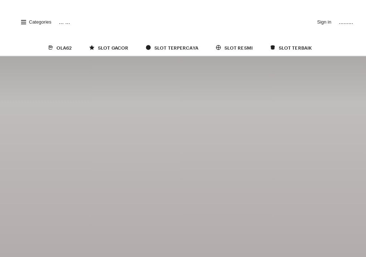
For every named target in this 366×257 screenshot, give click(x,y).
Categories (35, 22)
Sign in (324, 22)
